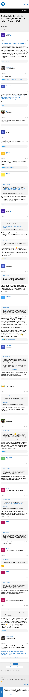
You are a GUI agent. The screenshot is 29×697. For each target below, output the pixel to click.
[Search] (27, 10)
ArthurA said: (5, 430)
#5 (27, 137)
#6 (27, 158)
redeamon (8, 85)
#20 (27, 643)
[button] (2, 11)
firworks (8, 152)
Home (25, 679)
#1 (27, 40)
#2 (27, 73)
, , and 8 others (10, 61)
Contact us (3, 679)
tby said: (4, 240)
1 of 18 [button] (10, 663)
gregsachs (9, 457)
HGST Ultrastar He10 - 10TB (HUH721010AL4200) (13, 43)
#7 (27, 180)
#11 (27, 352)
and (9, 167)
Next (15, 663)
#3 (27, 91)
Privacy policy (17, 679)
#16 (27, 527)
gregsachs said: (6, 609)
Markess (8, 296)
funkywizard (9, 385)
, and (10, 339)
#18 (27, 577)
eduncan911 (9, 67)
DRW (7, 131)
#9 (27, 271)
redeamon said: (6, 184)
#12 (27, 391)
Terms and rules (10, 679)
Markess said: (5, 356)
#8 (27, 216)
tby (7, 111)
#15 (27, 495)
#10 (27, 302)
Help (22, 679)
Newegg (6, 310)
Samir (7, 489)
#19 (27, 605)
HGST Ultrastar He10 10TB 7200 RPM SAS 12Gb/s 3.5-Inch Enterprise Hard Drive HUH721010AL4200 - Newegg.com (13, 97)
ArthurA (3, 23)
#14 (27, 463)
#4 (27, 117)
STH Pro (3, 677)
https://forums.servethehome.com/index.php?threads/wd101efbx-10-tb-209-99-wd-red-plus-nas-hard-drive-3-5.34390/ (14, 653)
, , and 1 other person (13, 79)
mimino (8, 173)
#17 (27, 555)
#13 (27, 426)
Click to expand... (14, 369)
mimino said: (5, 275)
